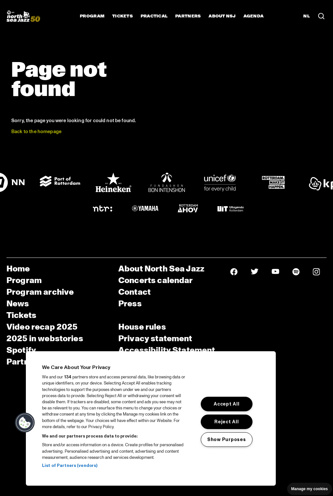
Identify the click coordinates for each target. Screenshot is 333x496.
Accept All (226, 404)
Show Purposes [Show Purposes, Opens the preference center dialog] (226, 439)
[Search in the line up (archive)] (321, 16)
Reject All (226, 421)
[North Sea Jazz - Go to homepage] (23, 16)
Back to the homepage (36, 131)
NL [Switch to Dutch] (306, 16)
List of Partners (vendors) (69, 466)
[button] (25, 422)
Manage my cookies (309, 489)
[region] (151, 418)
